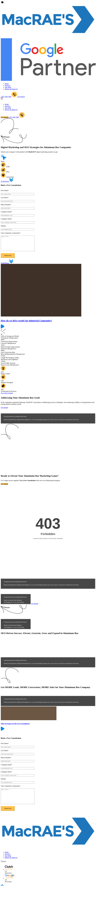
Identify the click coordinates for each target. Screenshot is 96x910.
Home (7, 84)
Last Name (5, 197)
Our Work (8, 87)
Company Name (6, 219)
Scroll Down (7, 181)
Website (3, 226)
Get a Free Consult (7, 396)
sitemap (3, 867)
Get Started (21, 97)
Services (7, 85)
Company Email (6, 212)
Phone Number (6, 204)
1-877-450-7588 (16, 117)
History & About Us (11, 89)
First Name (5, 190)
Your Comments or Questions (10, 233)
